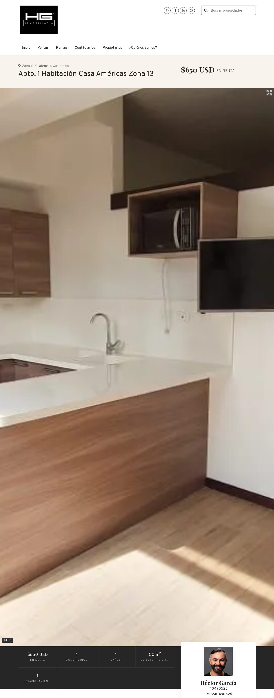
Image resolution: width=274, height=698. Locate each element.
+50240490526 (218, 694)
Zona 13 (28, 66)
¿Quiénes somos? (143, 47)
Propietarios (112, 47)
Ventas (43, 47)
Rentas (61, 47)
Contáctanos (85, 47)
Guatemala (43, 66)
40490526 (218, 688)
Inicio (26, 47)
